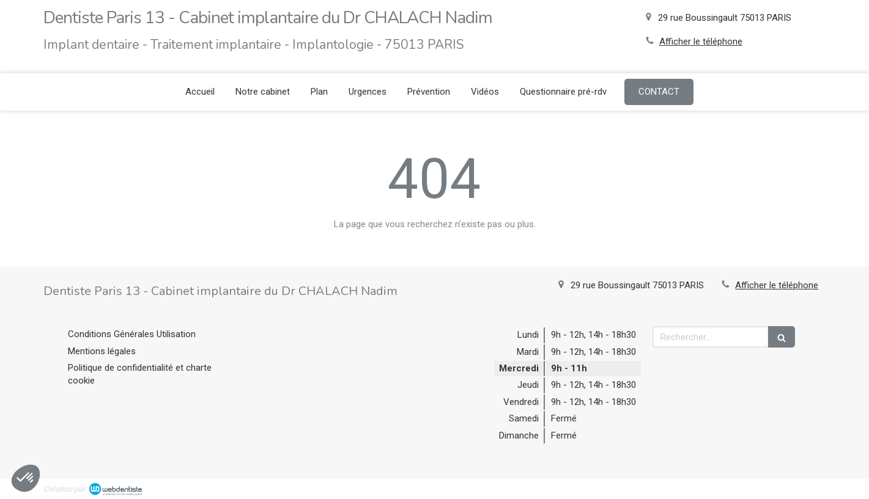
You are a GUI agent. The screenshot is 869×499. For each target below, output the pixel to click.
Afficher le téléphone (700, 41)
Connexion (804, 487)
